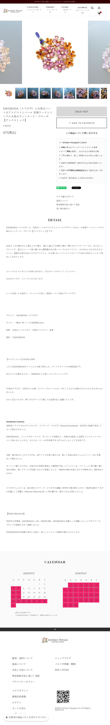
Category (33, 10)
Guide (65, 10)
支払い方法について (22, 670)
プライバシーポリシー (23, 681)
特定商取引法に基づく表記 (68, 204)
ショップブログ (63, 658)
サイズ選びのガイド (65, 196)
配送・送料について (22, 658)
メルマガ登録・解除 (65, 664)
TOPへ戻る (55, 629)
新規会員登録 (19, 696)
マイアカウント (20, 690)
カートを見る (19, 708)
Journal (82, 10)
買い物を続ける (63, 208)
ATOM (65, 670)
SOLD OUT (81, 111)
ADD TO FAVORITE (82, 123)
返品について (62, 201)
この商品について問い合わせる (82, 133)
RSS (57, 670)
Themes (50, 10)
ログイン (16, 702)
